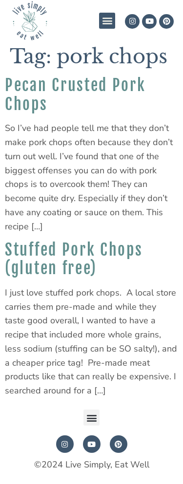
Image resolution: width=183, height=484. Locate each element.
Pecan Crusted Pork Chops (75, 94)
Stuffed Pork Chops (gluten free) (74, 259)
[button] (107, 21)
